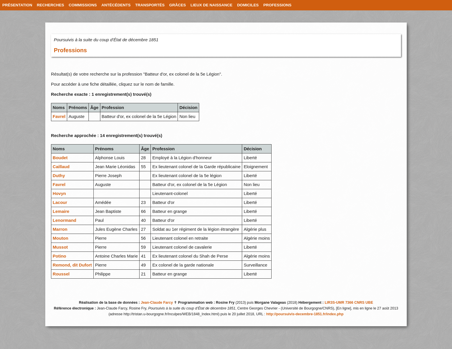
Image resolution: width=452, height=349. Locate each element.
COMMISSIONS (83, 5)
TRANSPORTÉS (150, 5)
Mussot (60, 247)
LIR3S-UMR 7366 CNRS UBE (349, 303)
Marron (60, 229)
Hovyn (59, 193)
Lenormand (64, 220)
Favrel (59, 116)
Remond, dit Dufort (72, 264)
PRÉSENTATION (17, 5)
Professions (70, 50)
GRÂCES (177, 5)
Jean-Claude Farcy (157, 303)
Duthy (59, 175)
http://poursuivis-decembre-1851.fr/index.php (304, 314)
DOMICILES (248, 5)
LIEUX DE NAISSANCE (212, 5)
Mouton (60, 238)
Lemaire (61, 211)
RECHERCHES (50, 5)
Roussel (61, 273)
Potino (59, 256)
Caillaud (61, 166)
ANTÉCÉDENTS (116, 5)
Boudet (60, 157)
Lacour (60, 202)
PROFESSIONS (277, 5)
